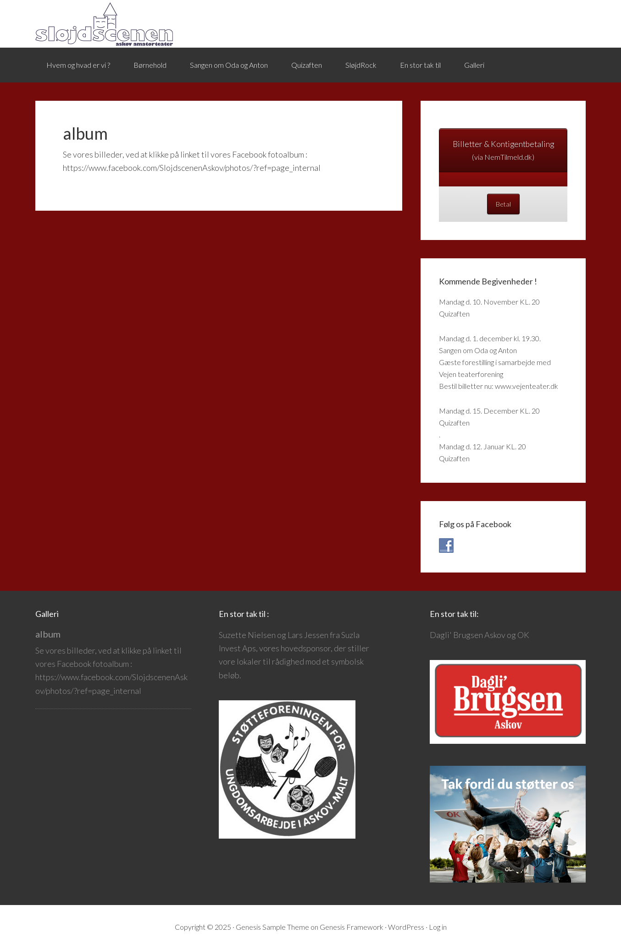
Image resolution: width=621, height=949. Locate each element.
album (48, 633)
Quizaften (454, 313)
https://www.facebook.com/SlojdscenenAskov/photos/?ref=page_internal (192, 168)
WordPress (406, 926)
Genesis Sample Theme (272, 926)
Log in (438, 926)
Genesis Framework (351, 926)
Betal (503, 204)
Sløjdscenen (104, 24)
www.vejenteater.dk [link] (526, 386)
